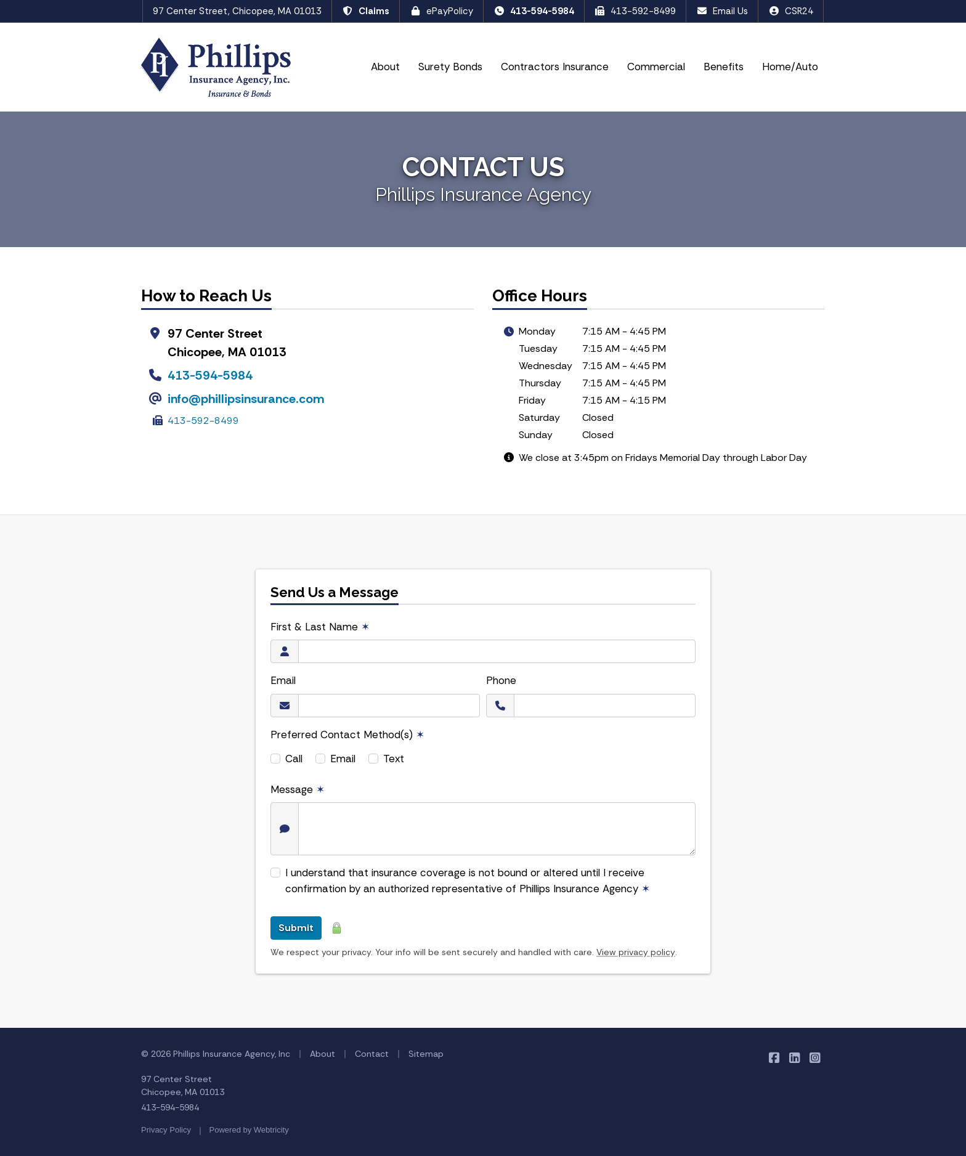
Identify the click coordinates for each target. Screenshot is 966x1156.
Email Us (722, 11)
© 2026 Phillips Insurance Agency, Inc (215, 1053)
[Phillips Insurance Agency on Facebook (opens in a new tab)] (774, 1057)
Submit (296, 927)
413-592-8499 (635, 11)
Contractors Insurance (555, 66)
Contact (372, 1053)
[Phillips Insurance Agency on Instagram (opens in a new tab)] (815, 1057)
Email (283, 680)
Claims (365, 11)
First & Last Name (320, 626)
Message (297, 789)
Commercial (656, 66)
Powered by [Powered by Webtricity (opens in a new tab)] (249, 1129)
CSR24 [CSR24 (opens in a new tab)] (790, 11)
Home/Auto (790, 66)
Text (393, 758)
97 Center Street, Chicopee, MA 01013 (237, 11)
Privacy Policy (166, 1129)
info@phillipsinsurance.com (246, 399)
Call (293, 758)
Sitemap (426, 1053)
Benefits (724, 66)
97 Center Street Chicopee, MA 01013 (182, 1085)
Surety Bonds (450, 66)
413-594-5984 (533, 11)
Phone (501, 680)
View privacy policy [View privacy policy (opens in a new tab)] (635, 952)
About (385, 66)
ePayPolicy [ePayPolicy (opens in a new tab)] (441, 11)
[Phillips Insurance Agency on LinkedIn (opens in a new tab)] (794, 1057)
